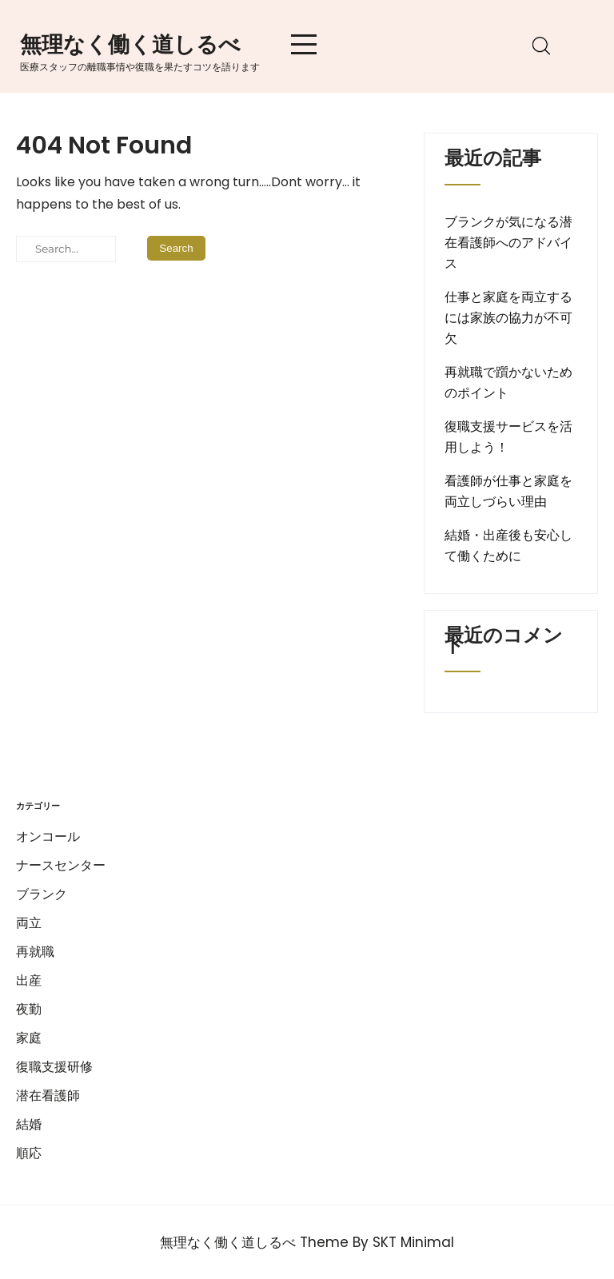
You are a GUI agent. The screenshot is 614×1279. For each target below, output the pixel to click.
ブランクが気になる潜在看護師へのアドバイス (508, 243)
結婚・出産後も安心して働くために (508, 545)
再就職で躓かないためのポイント (508, 382)
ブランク (41, 894)
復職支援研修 (54, 1067)
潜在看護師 (48, 1095)
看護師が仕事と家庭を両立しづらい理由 (508, 491)
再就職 (35, 951)
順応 (29, 1153)
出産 (29, 980)
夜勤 (29, 1009)
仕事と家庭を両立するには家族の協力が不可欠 (508, 318)
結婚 (29, 1124)
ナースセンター (61, 865)
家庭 (29, 1038)
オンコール (48, 836)
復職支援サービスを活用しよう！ (508, 436)
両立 (29, 923)
